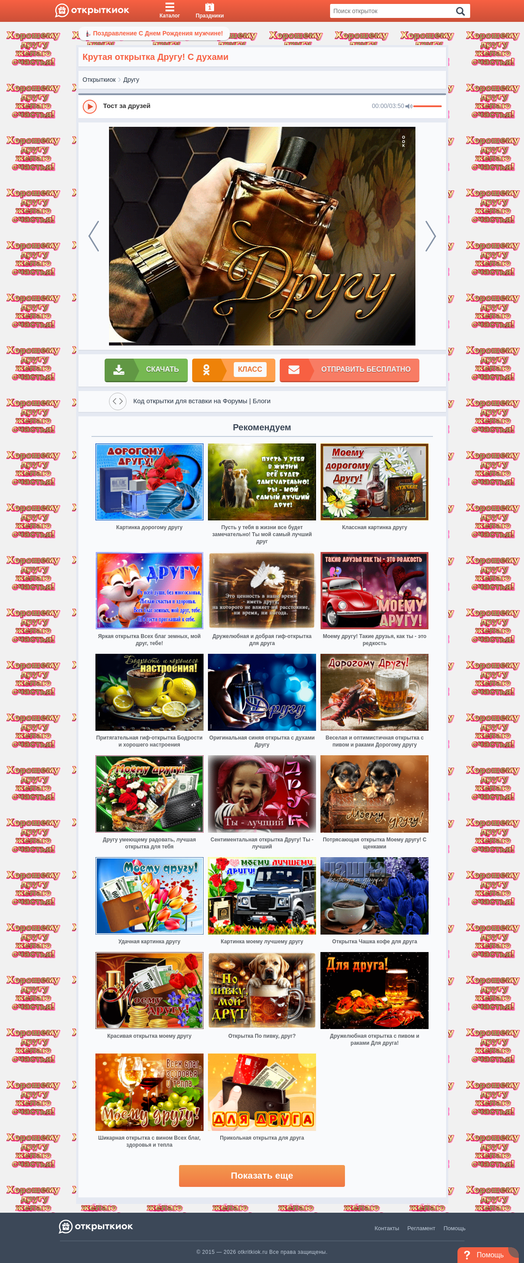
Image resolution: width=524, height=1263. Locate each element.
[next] (431, 236)
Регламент (422, 1228)
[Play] (90, 107)
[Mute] (408, 106)
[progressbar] (427, 107)
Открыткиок (99, 79)
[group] (262, 106)
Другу (131, 79)
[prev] (94, 236)
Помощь (454, 1228)
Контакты (387, 1228)
